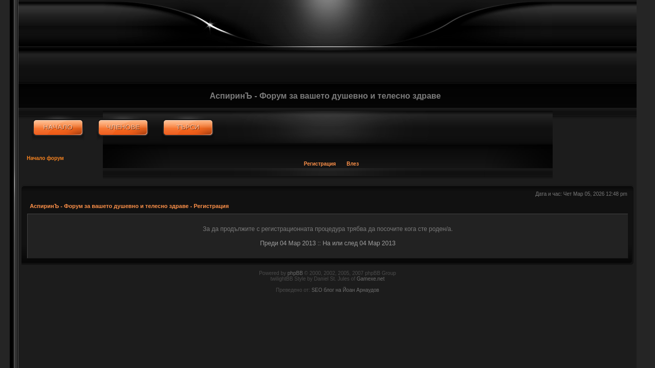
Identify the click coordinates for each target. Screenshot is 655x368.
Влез (352, 164)
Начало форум (45, 158)
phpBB (295, 273)
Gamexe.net (370, 279)
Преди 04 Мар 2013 (288, 243)
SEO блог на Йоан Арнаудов (345, 290)
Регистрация (320, 164)
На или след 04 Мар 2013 (358, 243)
